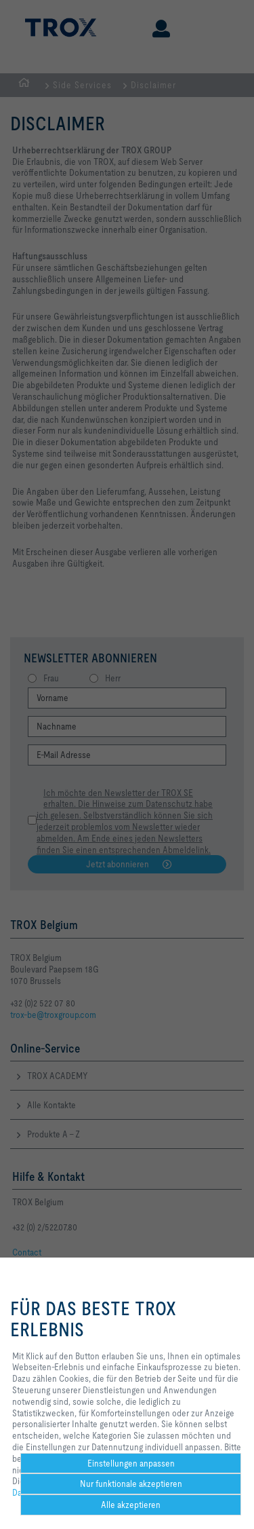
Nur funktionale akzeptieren (131, 1483)
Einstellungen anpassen (131, 1463)
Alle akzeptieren (131, 1504)
